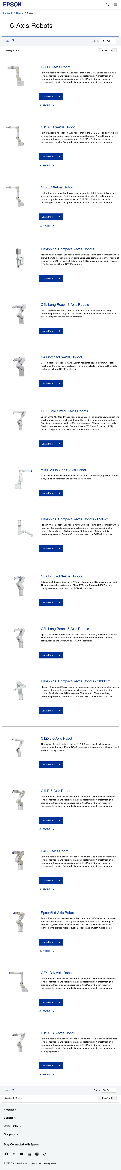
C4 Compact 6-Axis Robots (61, 357)
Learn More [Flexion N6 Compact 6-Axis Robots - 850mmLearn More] (47, 548)
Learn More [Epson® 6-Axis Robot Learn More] (47, 942)
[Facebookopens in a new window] (6, 1154)
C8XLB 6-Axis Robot (57, 973)
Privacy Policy (50, 1163)
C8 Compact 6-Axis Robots (61, 576)
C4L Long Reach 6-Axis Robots (65, 305)
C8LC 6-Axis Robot (55, 67)
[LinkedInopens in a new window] (29, 1154)
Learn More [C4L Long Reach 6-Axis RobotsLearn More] (47, 331)
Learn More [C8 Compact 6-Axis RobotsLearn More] (47, 602)
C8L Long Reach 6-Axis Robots (65, 629)
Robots (19, 13)
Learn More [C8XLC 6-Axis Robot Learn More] (47, 217)
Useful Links (12, 1126)
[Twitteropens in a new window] (14, 1154)
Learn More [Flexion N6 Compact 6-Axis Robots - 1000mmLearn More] (47, 710)
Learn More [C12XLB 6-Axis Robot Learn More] (47, 1065)
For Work (7, 13)
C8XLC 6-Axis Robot (57, 187)
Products (11, 1109)
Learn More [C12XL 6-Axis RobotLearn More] (47, 764)
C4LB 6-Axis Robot (55, 791)
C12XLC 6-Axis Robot (58, 127)
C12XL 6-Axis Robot (56, 738)
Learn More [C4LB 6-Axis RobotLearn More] (47, 820)
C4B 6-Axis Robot (54, 851)
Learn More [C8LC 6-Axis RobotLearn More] (47, 96)
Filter (7, 41)
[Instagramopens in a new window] (37, 1154)
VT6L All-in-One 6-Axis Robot (63, 470)
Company (11, 1134)
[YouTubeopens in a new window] (22, 1154)
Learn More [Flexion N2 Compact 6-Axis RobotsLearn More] (47, 278)
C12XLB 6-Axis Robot (57, 1033)
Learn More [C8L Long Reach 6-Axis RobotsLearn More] (47, 655)
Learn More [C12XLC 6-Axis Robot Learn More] (47, 156)
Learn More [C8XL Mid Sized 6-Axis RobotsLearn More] (47, 443)
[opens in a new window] (44, 1154)
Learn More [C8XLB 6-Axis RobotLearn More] (47, 1002)
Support (44, 105)
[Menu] (115, 4)
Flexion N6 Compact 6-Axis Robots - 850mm (75, 519)
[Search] (107, 4)
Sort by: (97, 41)
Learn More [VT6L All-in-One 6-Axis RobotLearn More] (47, 493)
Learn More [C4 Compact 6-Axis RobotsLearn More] (47, 383)
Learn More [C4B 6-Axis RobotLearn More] (47, 880)
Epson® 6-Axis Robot (57, 913)
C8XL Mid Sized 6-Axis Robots (64, 411)
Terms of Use (35, 1163)
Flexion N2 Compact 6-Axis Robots (67, 249)
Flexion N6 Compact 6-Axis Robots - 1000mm (75, 681)
